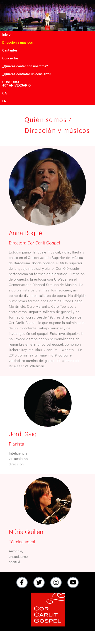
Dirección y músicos (17, 42)
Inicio (6, 35)
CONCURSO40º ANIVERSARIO (16, 83)
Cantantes (10, 50)
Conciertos (10, 58)
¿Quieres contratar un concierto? (26, 74)
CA (4, 93)
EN (4, 101)
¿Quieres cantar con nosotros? (25, 66)
